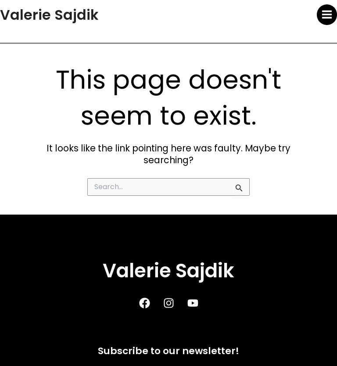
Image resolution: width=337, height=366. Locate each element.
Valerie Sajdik (49, 15)
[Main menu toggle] (327, 14)
